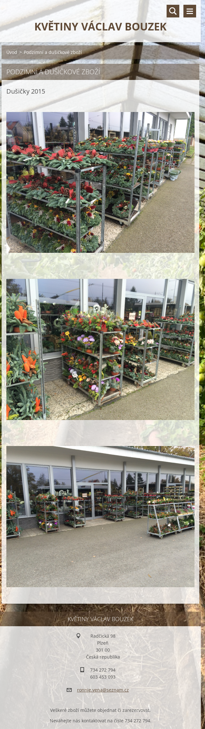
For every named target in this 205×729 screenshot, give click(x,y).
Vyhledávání (173, 11)
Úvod (11, 52)
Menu (189, 11)
